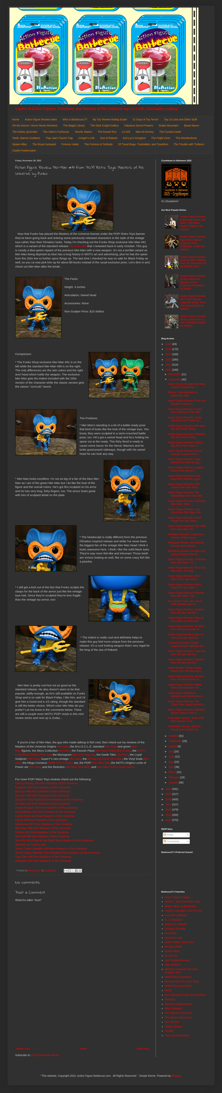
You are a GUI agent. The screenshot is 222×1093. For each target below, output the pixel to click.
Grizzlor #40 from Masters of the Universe (42, 795)
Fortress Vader (70, 144)
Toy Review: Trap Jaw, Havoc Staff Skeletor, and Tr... (185, 603)
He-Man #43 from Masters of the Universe (42, 803)
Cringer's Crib (86, 138)
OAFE (168, 990)
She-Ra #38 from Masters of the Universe (42, 836)
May (171, 761)
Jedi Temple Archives (177, 960)
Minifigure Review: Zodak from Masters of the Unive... (186, 536)
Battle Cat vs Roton (60, 762)
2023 (168, 359)
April (171, 766)
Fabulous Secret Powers (138, 125)
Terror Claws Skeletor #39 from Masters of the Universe (51, 848)
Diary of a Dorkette (176, 924)
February (174, 777)
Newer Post (23, 1048)
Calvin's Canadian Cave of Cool (183, 910)
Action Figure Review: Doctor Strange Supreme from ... (185, 452)
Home (15, 119)
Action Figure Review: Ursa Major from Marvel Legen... (185, 477)
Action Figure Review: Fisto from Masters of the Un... (187, 402)
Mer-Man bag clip (83, 754)
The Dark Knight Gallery (104, 125)
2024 (168, 354)
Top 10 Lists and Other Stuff (180, 119)
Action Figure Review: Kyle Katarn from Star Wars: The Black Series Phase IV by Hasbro (193, 223)
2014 (168, 820)
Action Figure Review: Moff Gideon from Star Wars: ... (185, 486)
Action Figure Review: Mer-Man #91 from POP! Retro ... (186, 427)
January (173, 782)
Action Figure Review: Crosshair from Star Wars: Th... (187, 561)
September (175, 741)
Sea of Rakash (108, 138)
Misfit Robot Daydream (178, 976)
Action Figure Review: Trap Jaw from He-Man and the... (186, 653)
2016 (168, 809)
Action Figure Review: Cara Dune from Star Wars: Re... (185, 511)
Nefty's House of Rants (178, 985)
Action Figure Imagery (178, 897)
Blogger (176, 1075)
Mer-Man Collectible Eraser (113, 750)
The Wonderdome (186, 138)
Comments (171, 841)
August (172, 746)
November (174, 379)
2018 (168, 799)
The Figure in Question (178, 1012)
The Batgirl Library (74, 125)
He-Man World (173, 946)
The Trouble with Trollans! (189, 144)
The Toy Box (172, 1022)
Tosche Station (83, 131)
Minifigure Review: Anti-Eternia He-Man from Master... (186, 544)
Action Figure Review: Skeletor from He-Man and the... (186, 611)
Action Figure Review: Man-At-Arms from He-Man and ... (186, 619)
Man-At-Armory (145, 131)
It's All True (171, 955)
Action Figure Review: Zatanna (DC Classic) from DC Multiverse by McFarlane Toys (193, 261)
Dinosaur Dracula (175, 928)
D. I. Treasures (173, 919)
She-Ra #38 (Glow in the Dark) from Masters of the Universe (54, 840)
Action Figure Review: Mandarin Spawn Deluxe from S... (186, 711)
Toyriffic (169, 1030)
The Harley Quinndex (24, 131)
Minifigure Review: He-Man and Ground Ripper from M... (186, 552)
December (174, 374)
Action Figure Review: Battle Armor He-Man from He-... (185, 686)
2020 (168, 788)
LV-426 (126, 131)
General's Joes (173, 937)
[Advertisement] (82, 1015)
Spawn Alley (19, 144)
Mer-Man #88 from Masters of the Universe (43, 828)
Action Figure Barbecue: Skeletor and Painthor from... (186, 694)
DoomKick (171, 933)
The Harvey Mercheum (178, 1017)
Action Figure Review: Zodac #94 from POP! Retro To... (185, 419)
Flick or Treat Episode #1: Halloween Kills (183, 394)
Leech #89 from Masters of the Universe (41, 820)
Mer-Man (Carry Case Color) (115, 766)
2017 (168, 804)
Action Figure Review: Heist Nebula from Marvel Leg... (184, 461)
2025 (168, 349)
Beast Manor (191, 125)
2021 (168, 369)
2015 (168, 814)
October (173, 735)
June (171, 756)
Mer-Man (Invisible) (78, 766)
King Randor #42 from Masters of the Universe (45, 811)
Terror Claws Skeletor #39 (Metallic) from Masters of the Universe (57, 852)
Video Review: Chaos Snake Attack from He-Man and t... (185, 669)
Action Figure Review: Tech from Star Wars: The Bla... (187, 569)
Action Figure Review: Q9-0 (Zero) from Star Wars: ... (184, 577)
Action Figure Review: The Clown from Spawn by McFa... (187, 703)
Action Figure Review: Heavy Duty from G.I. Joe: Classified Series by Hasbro (193, 321)
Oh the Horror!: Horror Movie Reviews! (35, 125)
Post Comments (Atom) (45, 1055)
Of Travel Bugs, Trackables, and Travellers (143, 144)
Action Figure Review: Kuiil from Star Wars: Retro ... (186, 502)
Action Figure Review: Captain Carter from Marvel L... (186, 469)
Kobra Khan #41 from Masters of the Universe (45, 816)
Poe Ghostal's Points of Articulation (185, 994)
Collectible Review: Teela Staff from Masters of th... (186, 719)
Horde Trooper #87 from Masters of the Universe (46, 807)
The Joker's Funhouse (56, 131)
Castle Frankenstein (24, 150)
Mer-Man (63, 746)
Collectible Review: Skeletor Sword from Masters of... (184, 728)
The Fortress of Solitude (98, 144)
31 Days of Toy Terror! (145, 119)
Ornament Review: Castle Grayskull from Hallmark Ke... (186, 644)
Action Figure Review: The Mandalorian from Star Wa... (186, 494)
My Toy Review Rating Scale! (110, 119)
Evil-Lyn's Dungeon (134, 138)
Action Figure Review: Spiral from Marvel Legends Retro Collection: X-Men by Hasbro (193, 243)
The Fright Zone (160, 138)
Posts (168, 834)
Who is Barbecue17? (75, 119)
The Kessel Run (107, 131)
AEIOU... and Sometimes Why (182, 901)
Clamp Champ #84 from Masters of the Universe (46, 783)
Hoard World (172, 951)
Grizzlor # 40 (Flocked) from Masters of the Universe (49, 799)
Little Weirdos (173, 964)
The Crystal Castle (170, 131)
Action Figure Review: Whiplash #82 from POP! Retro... (186, 436)
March (172, 772)
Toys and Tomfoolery (177, 1035)
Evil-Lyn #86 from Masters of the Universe (42, 791)
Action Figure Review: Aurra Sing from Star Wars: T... (184, 586)
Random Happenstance (179, 1004)
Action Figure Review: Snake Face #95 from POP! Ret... (185, 411)
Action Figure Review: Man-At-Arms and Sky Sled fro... (186, 636)
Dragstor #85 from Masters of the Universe (42, 787)
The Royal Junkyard (44, 144)
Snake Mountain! (169, 125)
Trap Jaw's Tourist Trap (59, 138)
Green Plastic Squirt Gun (179, 942)
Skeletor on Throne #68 (30, 844)
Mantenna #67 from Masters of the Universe (43, 824)
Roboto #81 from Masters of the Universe (41, 832)
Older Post (142, 1048)
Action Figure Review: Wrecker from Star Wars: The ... (186, 594)
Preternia (170, 999)
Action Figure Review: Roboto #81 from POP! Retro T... (185, 444)
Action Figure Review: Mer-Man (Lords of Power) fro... (186, 385)
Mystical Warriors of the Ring (181, 981)
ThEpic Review (173, 1026)
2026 (168, 344)
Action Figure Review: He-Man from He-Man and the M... (186, 628)
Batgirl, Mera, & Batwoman (180, 906)
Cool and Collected (176, 915)
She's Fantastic (174, 1008)
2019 (168, 794)
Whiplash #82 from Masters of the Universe (43, 860)
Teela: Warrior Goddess (26, 138)
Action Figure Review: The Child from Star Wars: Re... (187, 527)
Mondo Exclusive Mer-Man (104, 758)
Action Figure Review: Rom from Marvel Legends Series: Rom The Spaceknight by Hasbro (193, 302)
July (171, 751)
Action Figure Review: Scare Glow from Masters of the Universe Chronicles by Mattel (193, 282)
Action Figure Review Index (41, 119)
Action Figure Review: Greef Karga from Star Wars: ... (184, 519)
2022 (168, 364)
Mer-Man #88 (78, 246)
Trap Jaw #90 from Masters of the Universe (43, 856)
